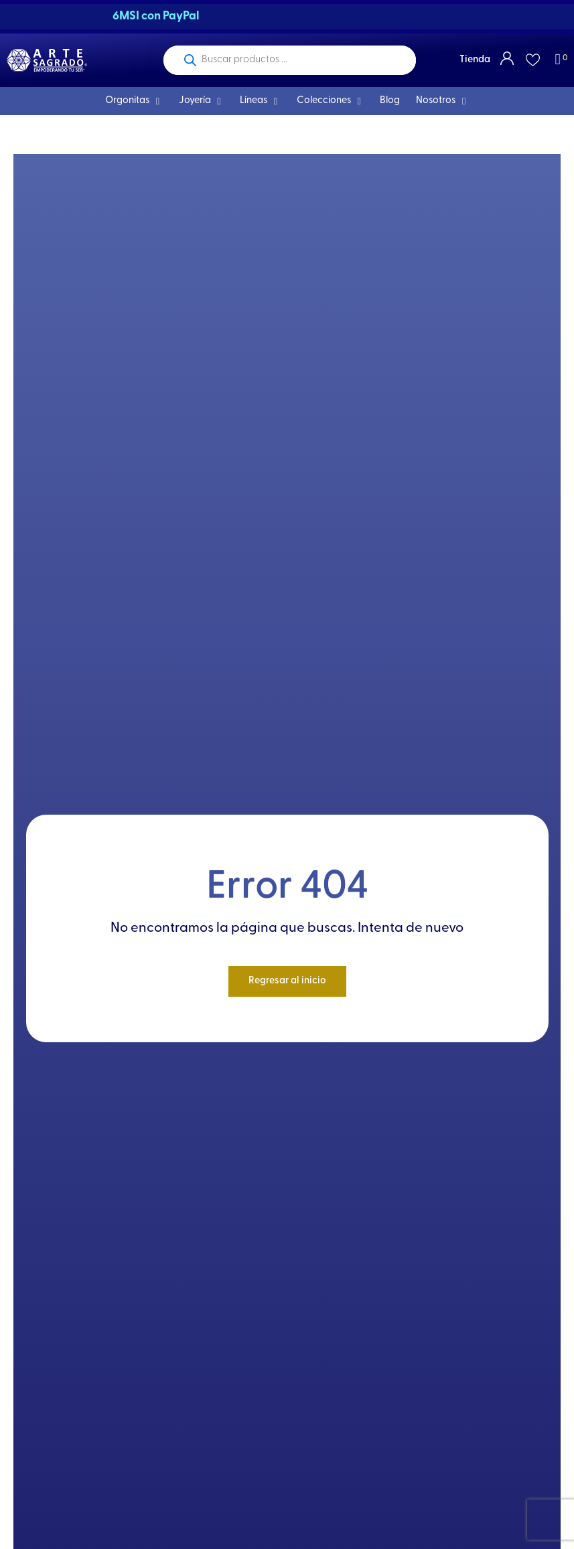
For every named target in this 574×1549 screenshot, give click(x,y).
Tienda (474, 60)
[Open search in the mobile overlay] (289, 60)
